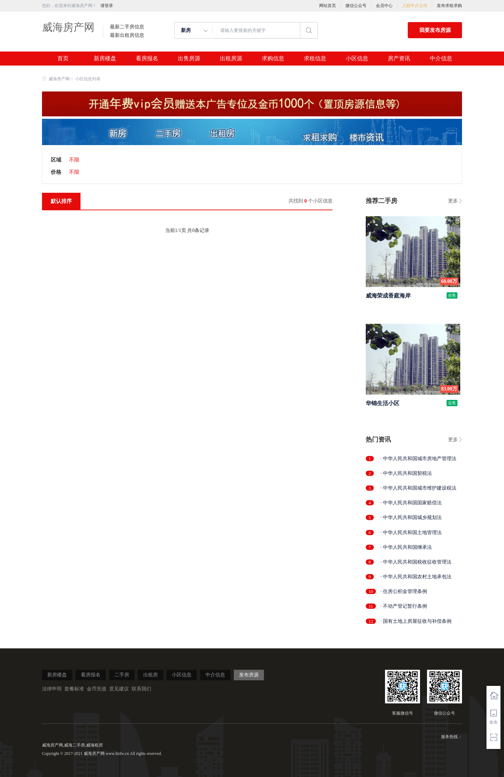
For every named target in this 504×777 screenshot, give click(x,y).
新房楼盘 (105, 59)
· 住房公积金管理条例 (403, 591)
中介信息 (441, 59)
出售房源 (189, 59)
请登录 (106, 5)
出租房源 (231, 59)
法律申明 (52, 688)
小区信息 (357, 59)
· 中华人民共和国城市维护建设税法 (418, 488)
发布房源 (249, 674)
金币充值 (96, 688)
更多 (453, 201)
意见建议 (119, 688)
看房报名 (147, 59)
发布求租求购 (449, 5)
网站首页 (327, 5)
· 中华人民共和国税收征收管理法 (415, 562)
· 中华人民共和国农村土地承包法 (415, 576)
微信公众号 (355, 5)
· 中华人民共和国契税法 (406, 473)
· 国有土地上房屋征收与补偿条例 (415, 621)
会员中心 (384, 5)
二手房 (121, 674)
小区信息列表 (87, 78)
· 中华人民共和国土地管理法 (411, 532)
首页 (63, 59)
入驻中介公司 (414, 5)
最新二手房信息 (127, 27)
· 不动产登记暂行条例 (403, 606)
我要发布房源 (435, 30)
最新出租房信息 (127, 35)
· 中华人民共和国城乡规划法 (411, 517)
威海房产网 (68, 27)
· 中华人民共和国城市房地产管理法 (418, 458)
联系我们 (141, 688)
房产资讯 (399, 59)
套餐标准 (74, 688)
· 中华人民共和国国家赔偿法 (411, 502)
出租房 (150, 674)
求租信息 (315, 59)
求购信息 (273, 59)
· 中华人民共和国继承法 (406, 547)
